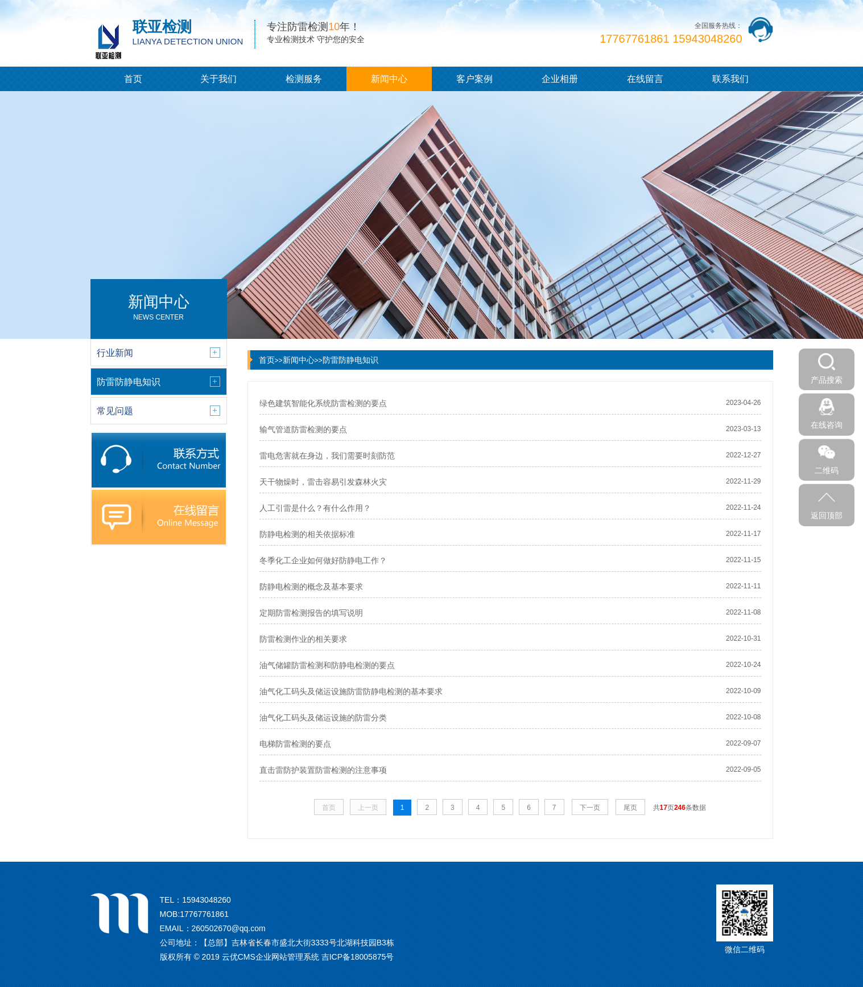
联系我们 (730, 79)
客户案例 (474, 79)
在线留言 (645, 79)
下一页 (590, 808)
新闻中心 (389, 79)
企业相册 (560, 79)
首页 (133, 79)
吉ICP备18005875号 (357, 956)
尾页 (630, 808)
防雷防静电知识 (350, 360)
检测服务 (304, 79)
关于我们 (218, 79)
